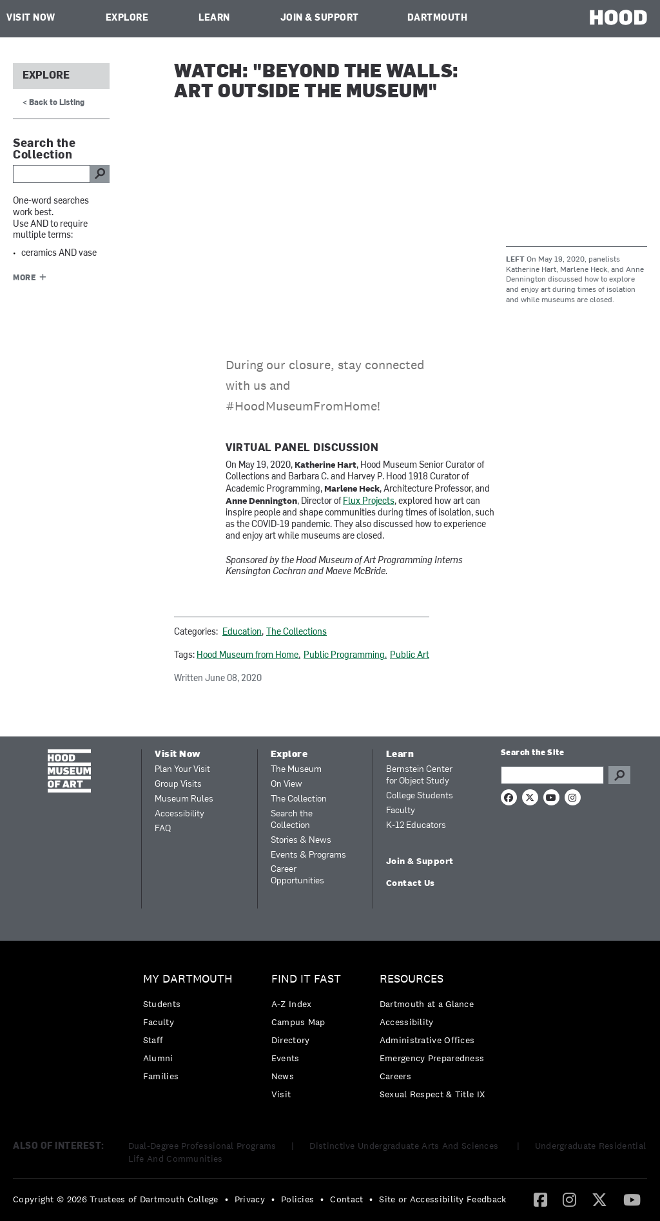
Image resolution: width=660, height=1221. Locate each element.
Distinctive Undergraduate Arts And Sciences (405, 1145)
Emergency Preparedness (432, 1058)
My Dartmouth (188, 979)
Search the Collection (292, 820)
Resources (411, 979)
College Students (419, 796)
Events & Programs (308, 855)
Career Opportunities (297, 875)
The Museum (296, 769)
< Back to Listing (53, 103)
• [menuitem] (226, 1199)
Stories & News (301, 840)
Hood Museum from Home (247, 655)
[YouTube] (632, 1199)
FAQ (163, 829)
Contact (346, 1199)
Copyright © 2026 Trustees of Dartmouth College (115, 1199)
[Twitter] (599, 1199)
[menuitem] (191, 1030)
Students (161, 1004)
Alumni (158, 1058)
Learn (214, 18)
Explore (127, 18)
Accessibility (179, 814)
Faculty (400, 811)
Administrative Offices (427, 1040)
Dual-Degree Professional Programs (202, 1145)
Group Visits (178, 784)
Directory (290, 1040)
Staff (153, 1040)
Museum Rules (184, 799)
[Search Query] (552, 775)
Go (619, 775)
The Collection (299, 799)
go (100, 174)
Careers (395, 1076)
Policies (297, 1199)
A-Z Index (291, 1004)
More (24, 278)
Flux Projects (368, 501)
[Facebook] (540, 1199)
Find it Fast (306, 979)
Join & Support (319, 18)
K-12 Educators (416, 826)
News (282, 1076)
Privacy (250, 1199)
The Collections (296, 632)
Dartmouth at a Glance (427, 1004)
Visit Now (30, 18)
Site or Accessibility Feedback (442, 1199)
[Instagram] (569, 1199)
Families (161, 1076)
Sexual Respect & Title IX (432, 1094)
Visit (281, 1094)
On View (286, 784)
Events (285, 1058)
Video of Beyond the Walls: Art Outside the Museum (334, 226)
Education (242, 632)
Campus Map (298, 1022)
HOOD (618, 17)
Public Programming (344, 655)
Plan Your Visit (182, 769)
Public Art (409, 655)
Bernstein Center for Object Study (419, 775)
